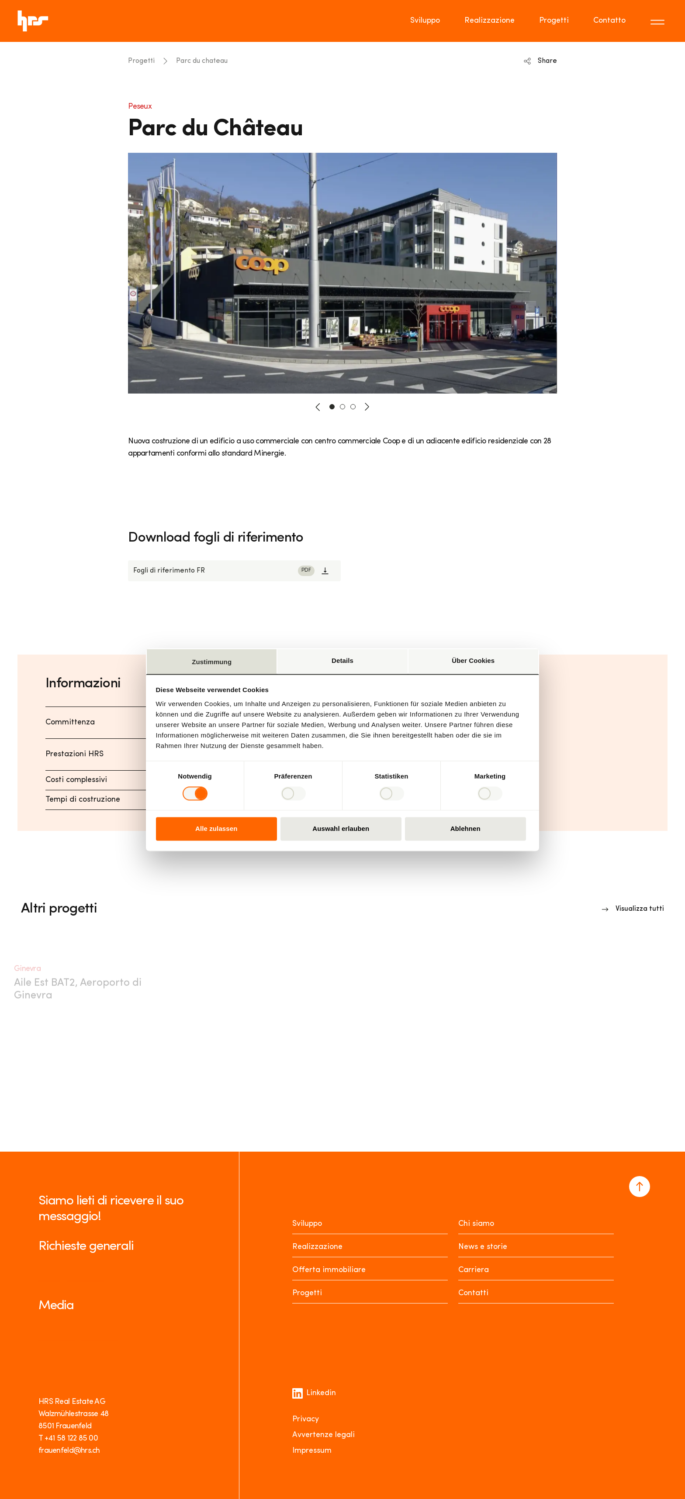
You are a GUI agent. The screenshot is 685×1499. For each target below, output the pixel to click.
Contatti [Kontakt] (473, 1293)
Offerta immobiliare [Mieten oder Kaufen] (329, 1270)
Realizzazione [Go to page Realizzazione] (489, 21)
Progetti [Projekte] (307, 1293)
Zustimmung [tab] (212, 661)
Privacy (305, 1419)
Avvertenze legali (323, 1435)
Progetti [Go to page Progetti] (554, 21)
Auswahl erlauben (340, 829)
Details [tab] (342, 660)
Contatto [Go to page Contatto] (609, 21)
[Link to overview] (633, 909)
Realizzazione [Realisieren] (317, 1247)
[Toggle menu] (659, 21)
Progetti (141, 61)
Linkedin (314, 1393)
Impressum (312, 1451)
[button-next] (367, 406)
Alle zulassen (216, 829)
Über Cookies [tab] (473, 660)
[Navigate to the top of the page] (639, 1186)
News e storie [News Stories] (482, 1247)
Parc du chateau (202, 61)
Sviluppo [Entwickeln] (307, 1224)
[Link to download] (234, 570)
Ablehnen (465, 829)
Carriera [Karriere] (473, 1270)
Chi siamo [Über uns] (476, 1224)
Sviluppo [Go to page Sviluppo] (425, 21)
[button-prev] (318, 406)
